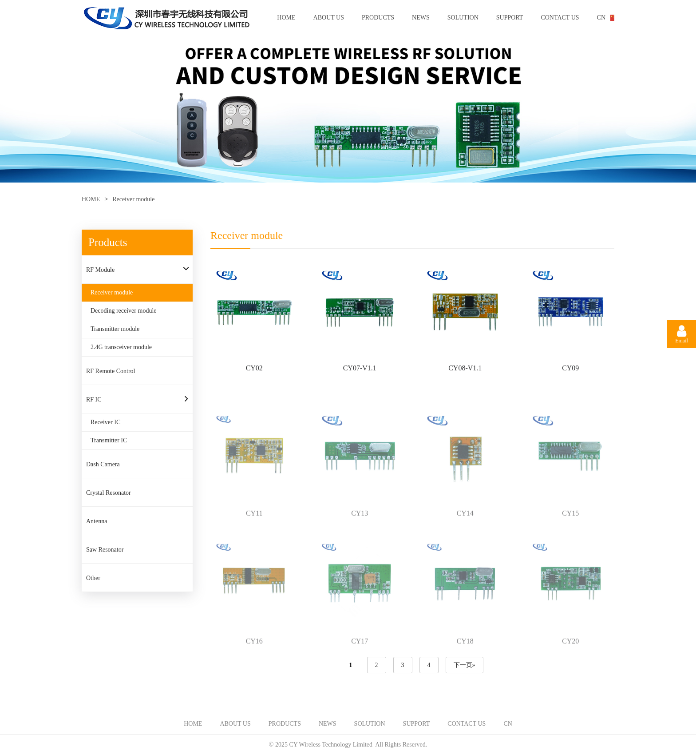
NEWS (421, 17)
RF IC (94, 399)
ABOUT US (328, 17)
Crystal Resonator (108, 492)
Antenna (96, 521)
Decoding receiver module (124, 310)
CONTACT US (560, 17)
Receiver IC (105, 422)
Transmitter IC (109, 440)
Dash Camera (103, 464)
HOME (286, 17)
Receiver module (133, 199)
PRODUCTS (378, 17)
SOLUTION (462, 17)
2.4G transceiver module (121, 347)
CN (601, 17)
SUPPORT (509, 17)
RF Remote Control (110, 371)
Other (93, 578)
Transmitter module (115, 329)
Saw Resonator (104, 549)
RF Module (100, 269)
